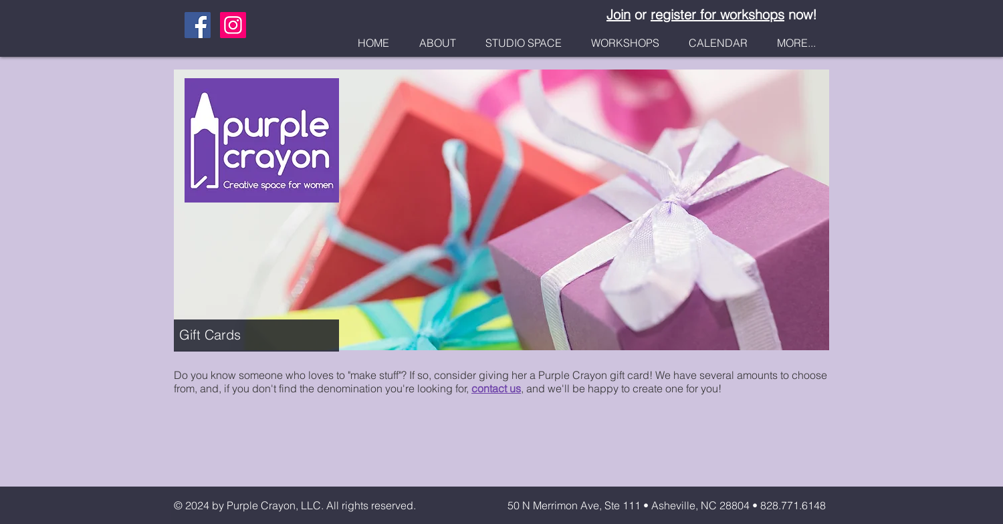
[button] (437, 43)
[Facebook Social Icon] (198, 25)
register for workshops (717, 14)
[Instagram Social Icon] (233, 25)
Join (618, 14)
